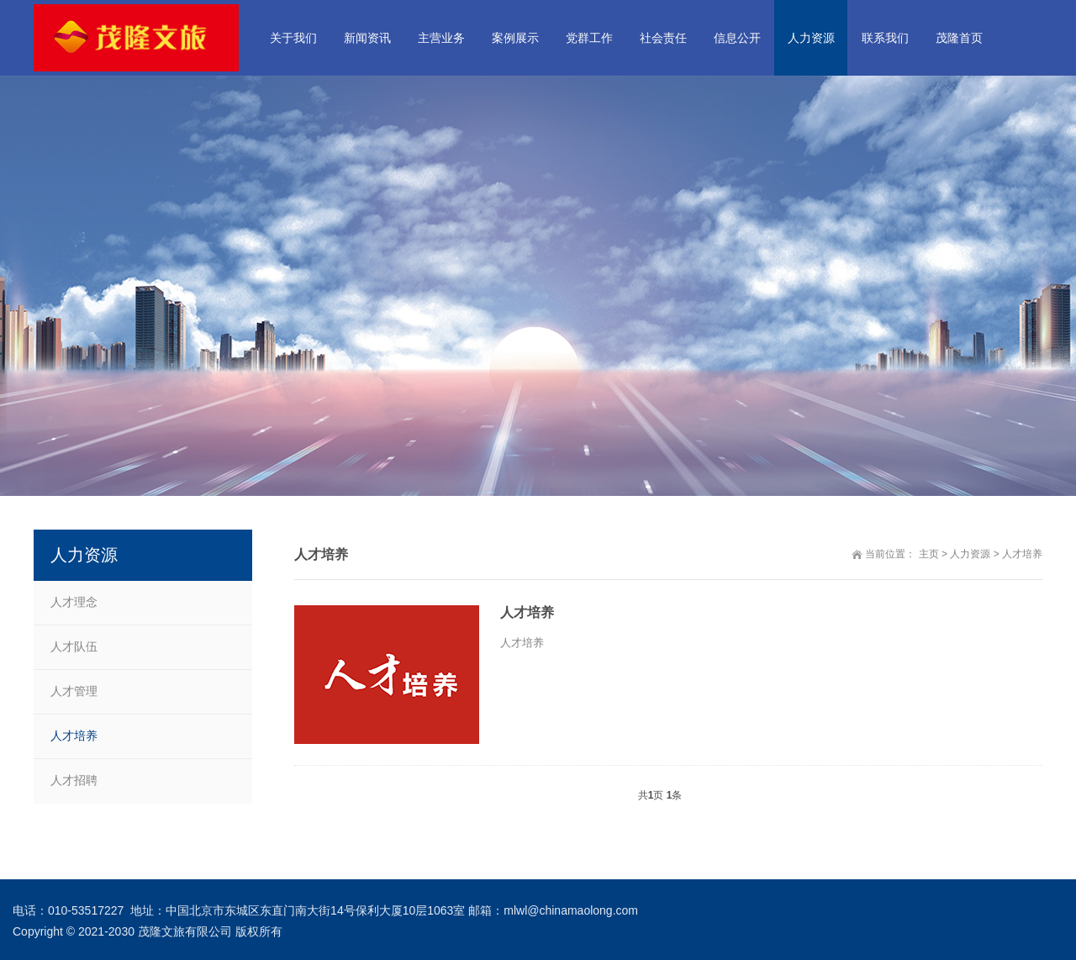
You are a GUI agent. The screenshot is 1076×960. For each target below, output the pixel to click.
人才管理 (74, 691)
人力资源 (970, 554)
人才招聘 (74, 780)
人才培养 (1022, 554)
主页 (929, 554)
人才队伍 (74, 646)
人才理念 (74, 602)
